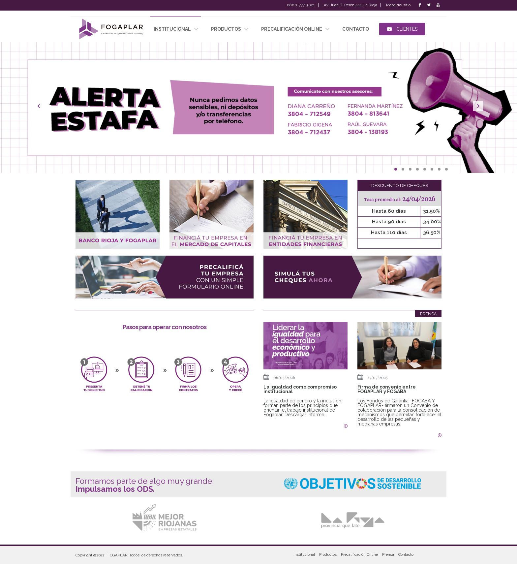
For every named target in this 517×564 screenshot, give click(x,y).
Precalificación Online (291, 29)
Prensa (388, 554)
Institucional (304, 554)
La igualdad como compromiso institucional (300, 389)
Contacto (405, 554)
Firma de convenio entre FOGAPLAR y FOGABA (386, 389)
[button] (38, 107)
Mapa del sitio (398, 5)
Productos (328, 554)
